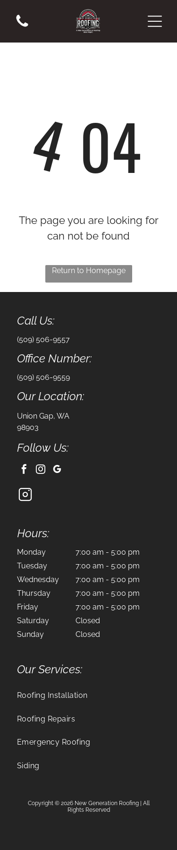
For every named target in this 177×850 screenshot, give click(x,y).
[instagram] (41, 470)
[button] (155, 21)
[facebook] (24, 470)
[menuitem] (88, 695)
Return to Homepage (89, 270)
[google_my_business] (57, 470)
